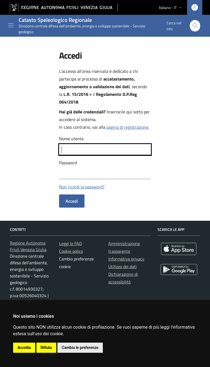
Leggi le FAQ (70, 243)
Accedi (72, 201)
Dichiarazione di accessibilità (123, 278)
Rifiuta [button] (46, 347)
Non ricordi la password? (81, 187)
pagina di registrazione (127, 127)
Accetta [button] (24, 347)
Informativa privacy (126, 259)
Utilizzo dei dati (122, 266)
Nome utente (71, 138)
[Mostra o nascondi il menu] (11, 25)
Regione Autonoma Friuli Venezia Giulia (28, 246)
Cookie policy (71, 251)
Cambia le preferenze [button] (80, 347)
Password (68, 162)
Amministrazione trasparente (124, 247)
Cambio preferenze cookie (76, 263)
